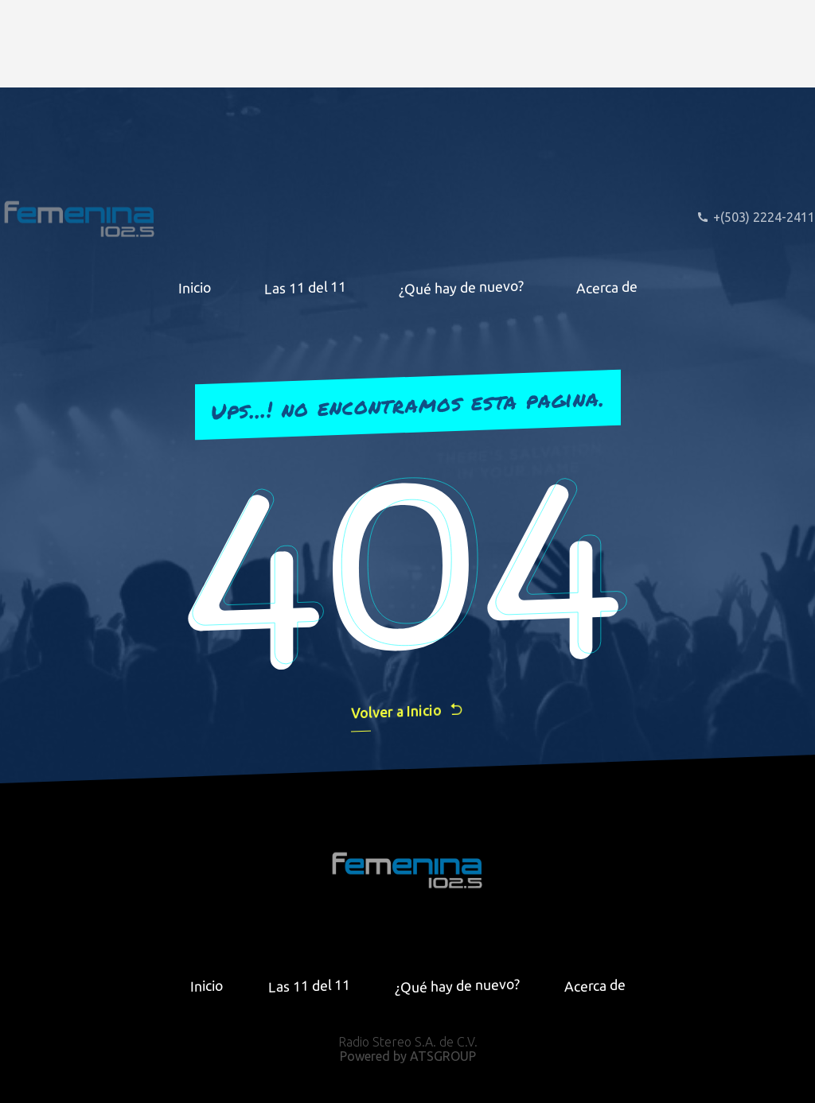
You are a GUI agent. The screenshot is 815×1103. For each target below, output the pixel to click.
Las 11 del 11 (305, 287)
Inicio (195, 287)
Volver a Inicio (407, 710)
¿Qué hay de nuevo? (461, 287)
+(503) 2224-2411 (755, 217)
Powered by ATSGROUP (408, 1056)
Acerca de (607, 287)
